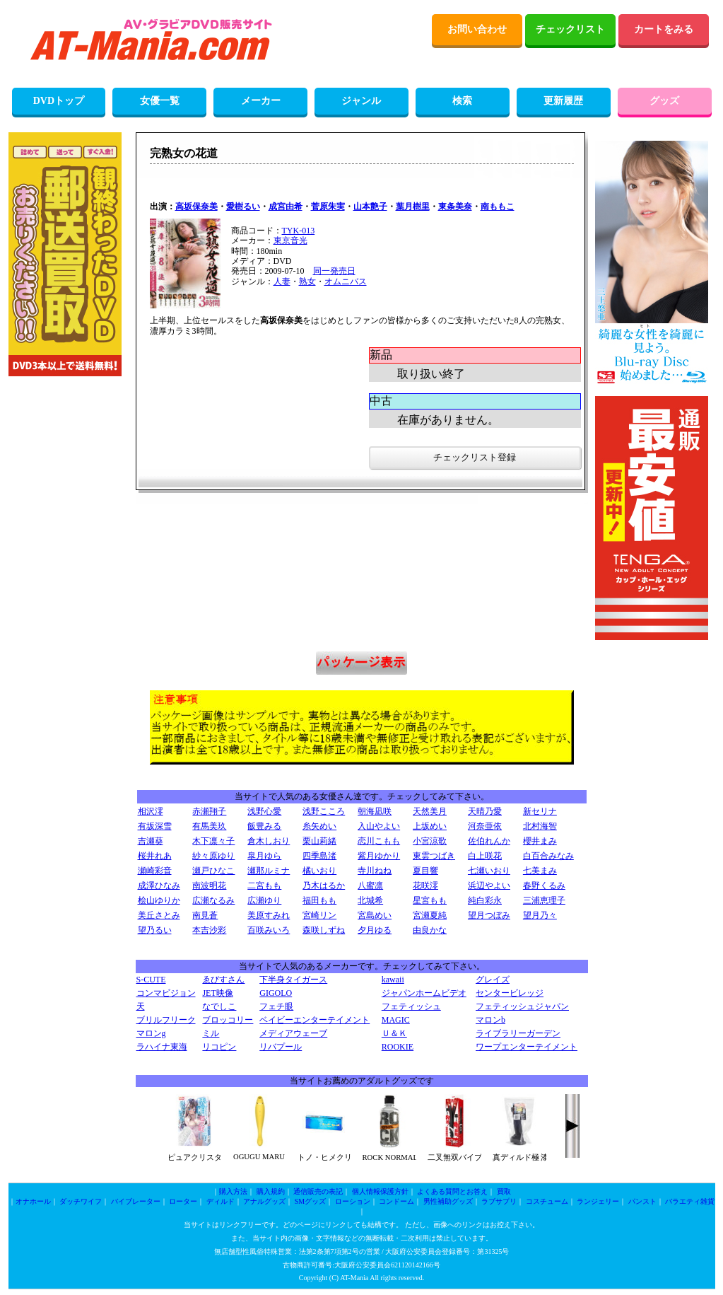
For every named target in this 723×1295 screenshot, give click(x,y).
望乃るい (155, 930)
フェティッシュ (411, 1006)
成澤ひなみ (159, 885)
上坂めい (430, 826)
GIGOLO (275, 993)
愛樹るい (243, 206)
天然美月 (430, 811)
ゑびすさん (223, 980)
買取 (504, 1191)
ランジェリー (598, 1201)
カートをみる (663, 29)
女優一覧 (160, 100)
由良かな (430, 930)
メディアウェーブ (293, 1033)
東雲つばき (434, 856)
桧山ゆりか (159, 900)
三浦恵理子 (544, 900)
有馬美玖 (209, 826)
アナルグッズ (264, 1201)
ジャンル (361, 100)
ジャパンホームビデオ (424, 993)
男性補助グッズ (448, 1201)
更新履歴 (563, 100)
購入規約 (271, 1191)
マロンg (151, 1033)
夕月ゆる (375, 930)
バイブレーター (135, 1201)
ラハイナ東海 (161, 1047)
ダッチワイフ (80, 1201)
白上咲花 (485, 856)
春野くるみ (544, 885)
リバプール (280, 1047)
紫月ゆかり (379, 856)
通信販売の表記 (318, 1191)
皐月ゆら (264, 856)
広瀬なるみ (213, 900)
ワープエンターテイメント (526, 1047)
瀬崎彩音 (155, 871)
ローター (183, 1201)
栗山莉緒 (319, 841)
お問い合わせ (477, 29)
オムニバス (345, 281)
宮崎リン (319, 915)
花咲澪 (425, 885)
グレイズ (493, 980)
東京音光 (290, 240)
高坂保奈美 (196, 206)
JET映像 (217, 993)
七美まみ (540, 871)
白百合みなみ (548, 856)
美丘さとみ (159, 915)
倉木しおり (268, 841)
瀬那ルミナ (268, 871)
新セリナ (540, 811)
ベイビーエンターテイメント (314, 1020)
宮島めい (375, 915)
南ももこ (498, 206)
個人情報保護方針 (380, 1191)
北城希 (370, 900)
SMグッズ (310, 1201)
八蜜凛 (370, 885)
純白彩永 (485, 900)
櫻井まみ (540, 841)
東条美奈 (455, 206)
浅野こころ (323, 811)
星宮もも (430, 900)
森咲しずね (323, 930)
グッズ (664, 100)
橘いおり (319, 871)
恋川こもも (379, 841)
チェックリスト (570, 29)
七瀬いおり (489, 871)
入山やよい (379, 826)
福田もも (319, 900)
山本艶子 (370, 206)
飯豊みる (264, 826)
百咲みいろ (268, 930)
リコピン (219, 1047)
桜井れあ (155, 856)
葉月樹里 (413, 206)
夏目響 (425, 871)
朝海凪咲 (375, 811)
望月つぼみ (489, 915)
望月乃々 (540, 915)
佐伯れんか (489, 841)
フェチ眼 (276, 1006)
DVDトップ (58, 100)
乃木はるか (323, 885)
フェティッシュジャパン (522, 1006)
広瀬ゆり (264, 900)
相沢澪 (150, 811)
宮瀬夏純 (430, 915)
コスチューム (547, 1201)
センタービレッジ (509, 993)
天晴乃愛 (485, 811)
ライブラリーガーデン (518, 1033)
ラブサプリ (499, 1201)
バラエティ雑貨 (690, 1201)
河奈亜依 (485, 826)
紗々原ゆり (213, 856)
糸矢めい (319, 826)
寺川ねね (375, 871)
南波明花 (209, 885)
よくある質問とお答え (452, 1191)
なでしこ (219, 1006)
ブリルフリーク (166, 1020)
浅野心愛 (264, 811)
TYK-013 (298, 231)
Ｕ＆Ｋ (394, 1033)
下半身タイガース (293, 980)
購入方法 (233, 1191)
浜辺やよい (489, 885)
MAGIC (396, 1020)
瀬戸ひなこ (213, 871)
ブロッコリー (227, 1020)
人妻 (282, 281)
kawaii (393, 980)
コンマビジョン (166, 993)
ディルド (220, 1201)
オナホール (33, 1201)
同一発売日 (334, 271)
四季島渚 (319, 856)
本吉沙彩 (209, 930)
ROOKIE (397, 1047)
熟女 (307, 281)
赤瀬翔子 (209, 811)
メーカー (261, 100)
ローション (352, 1201)
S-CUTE (151, 980)
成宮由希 (285, 206)
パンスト (642, 1201)
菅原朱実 (328, 206)
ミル (210, 1033)
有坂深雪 (155, 826)
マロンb (490, 1020)
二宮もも (264, 885)
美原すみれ (268, 915)
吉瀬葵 (150, 841)
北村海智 (540, 826)
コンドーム (396, 1201)
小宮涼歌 (430, 841)
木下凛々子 (213, 841)
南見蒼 (205, 915)
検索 (462, 100)
